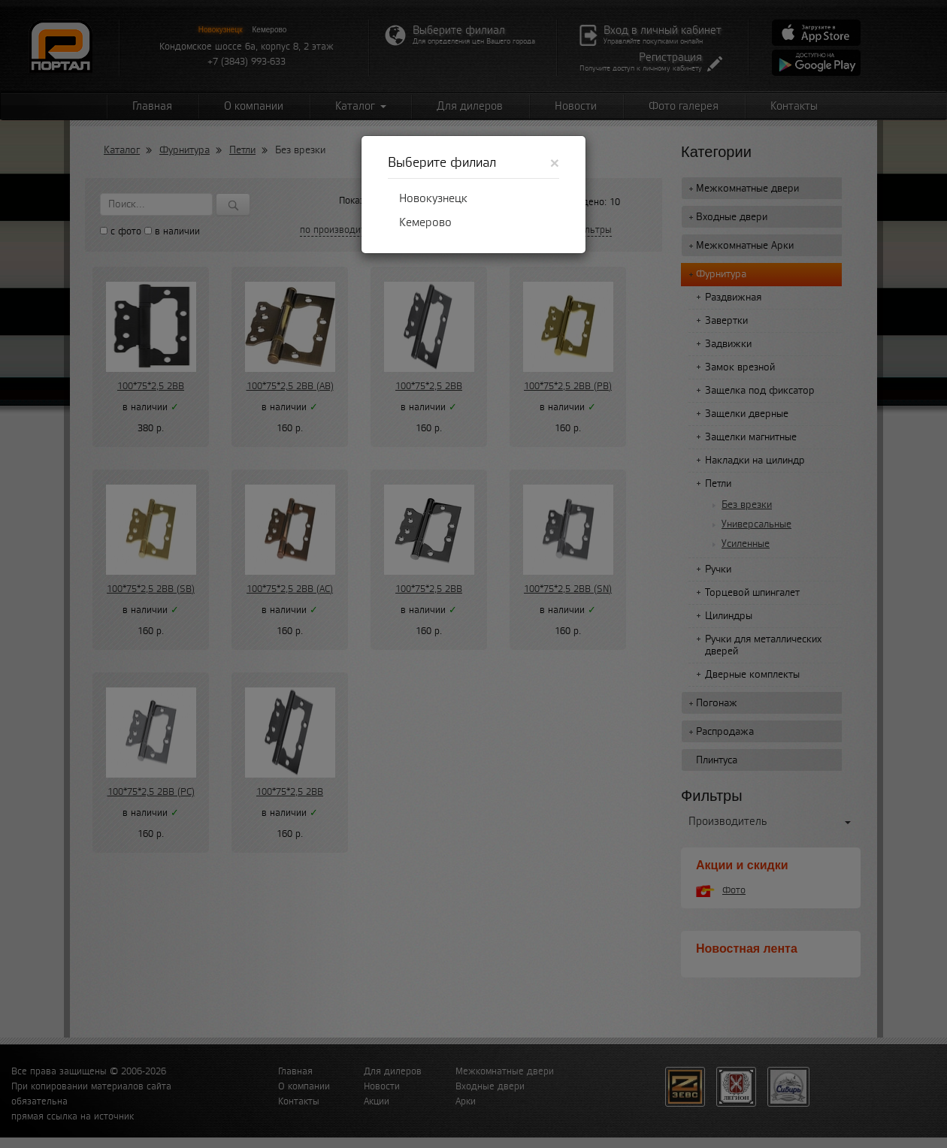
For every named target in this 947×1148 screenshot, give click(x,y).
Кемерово (425, 222)
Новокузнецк (433, 198)
